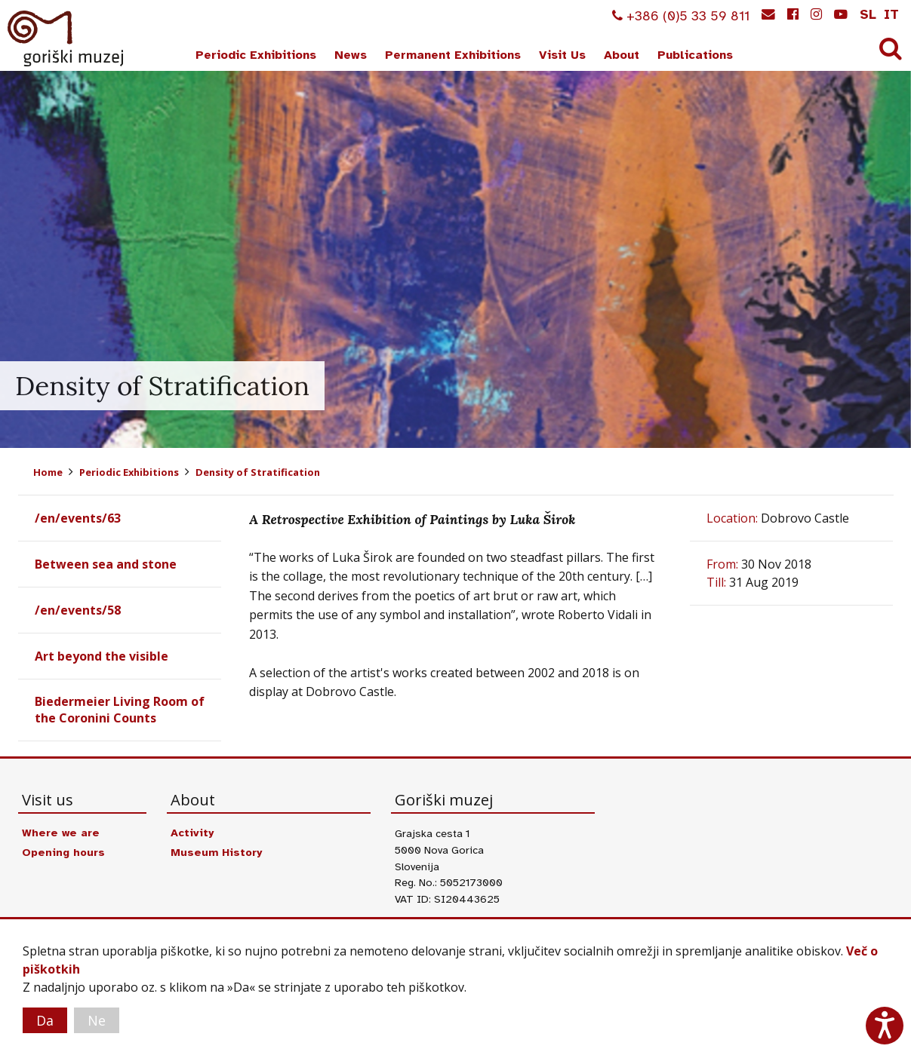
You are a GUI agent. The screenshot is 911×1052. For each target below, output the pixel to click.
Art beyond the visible (101, 656)
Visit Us (562, 55)
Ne (97, 1020)
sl (868, 14)
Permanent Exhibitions (453, 55)
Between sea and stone (106, 564)
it (891, 14)
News (350, 55)
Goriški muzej (66, 38)
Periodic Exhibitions (255, 55)
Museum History (216, 852)
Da (45, 1020)
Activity (192, 832)
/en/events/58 (78, 610)
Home (48, 472)
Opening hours (63, 852)
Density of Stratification (257, 472)
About (621, 55)
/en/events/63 (78, 518)
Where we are (61, 832)
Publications (695, 55)
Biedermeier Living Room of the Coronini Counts (120, 709)
